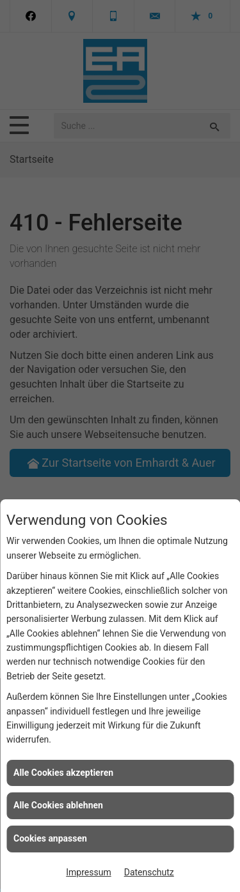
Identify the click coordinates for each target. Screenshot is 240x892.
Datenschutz (149, 872)
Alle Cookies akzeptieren (63, 772)
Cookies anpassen (50, 838)
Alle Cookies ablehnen (58, 805)
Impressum (88, 872)
